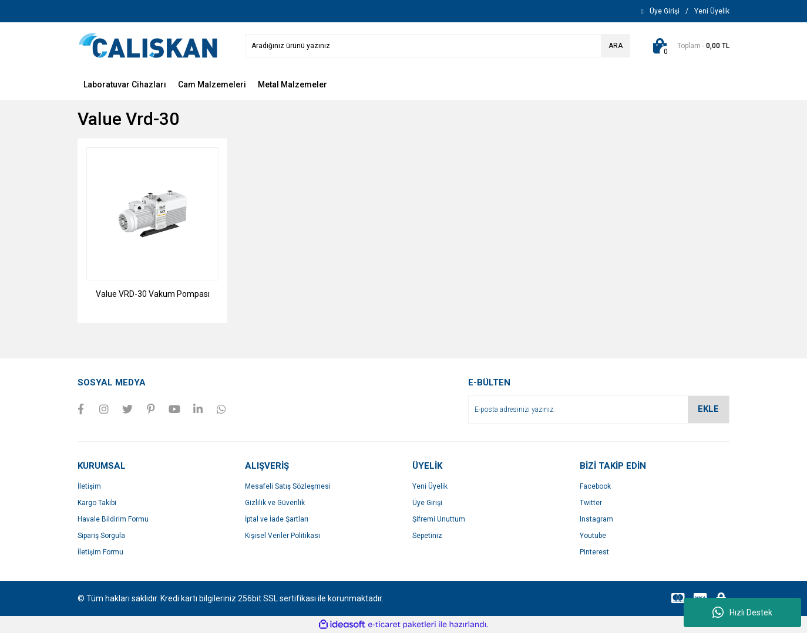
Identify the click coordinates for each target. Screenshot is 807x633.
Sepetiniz (427, 536)
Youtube (593, 536)
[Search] (437, 45)
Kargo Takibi (97, 503)
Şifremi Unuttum (438, 519)
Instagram (596, 519)
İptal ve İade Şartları (276, 519)
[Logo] (148, 45)
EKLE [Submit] (708, 409)
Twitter (591, 503)
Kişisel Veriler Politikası (282, 536)
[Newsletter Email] (599, 409)
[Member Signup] (711, 11)
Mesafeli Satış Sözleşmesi (288, 486)
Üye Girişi (427, 503)
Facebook (595, 486)
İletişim (89, 486)
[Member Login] (665, 11)
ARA (615, 46)
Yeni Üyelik (430, 486)
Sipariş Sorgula (101, 536)
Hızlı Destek (742, 612)
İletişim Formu (100, 552)
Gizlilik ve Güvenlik (275, 503)
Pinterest (594, 552)
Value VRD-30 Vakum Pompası (153, 294)
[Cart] (688, 45)
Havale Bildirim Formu (113, 519)
